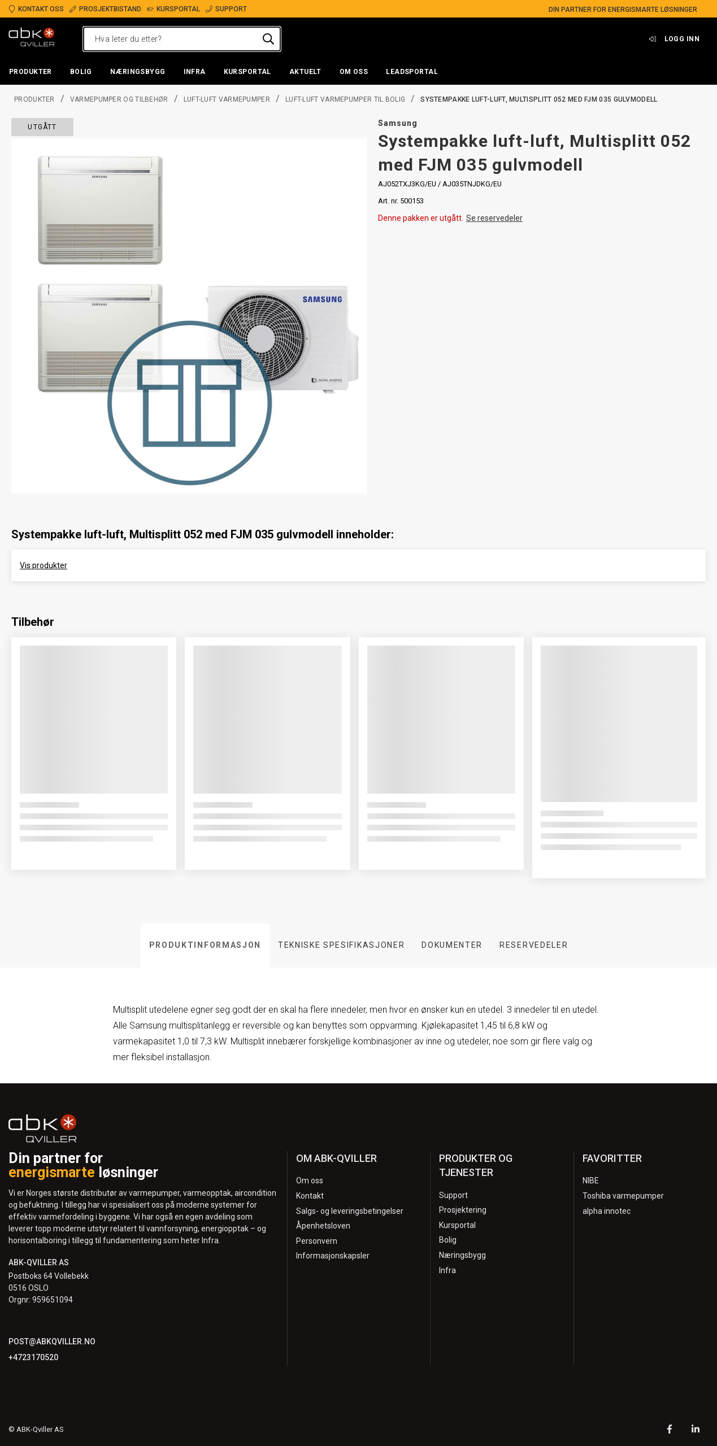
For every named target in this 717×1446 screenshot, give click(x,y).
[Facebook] (670, 1430)
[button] (30, 72)
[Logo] (31, 39)
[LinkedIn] (696, 1430)
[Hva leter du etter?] (182, 39)
